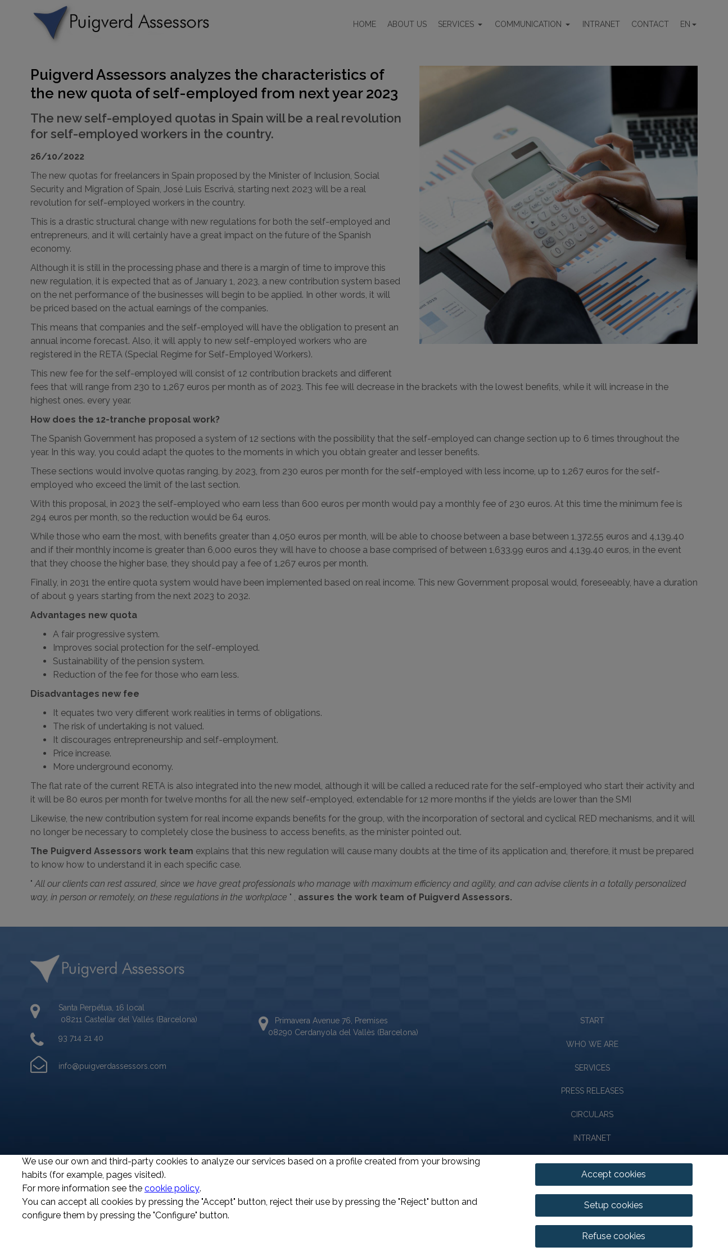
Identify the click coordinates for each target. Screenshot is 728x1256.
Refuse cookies (613, 1236)
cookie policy (172, 1188)
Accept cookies (613, 1174)
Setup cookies (613, 1205)
